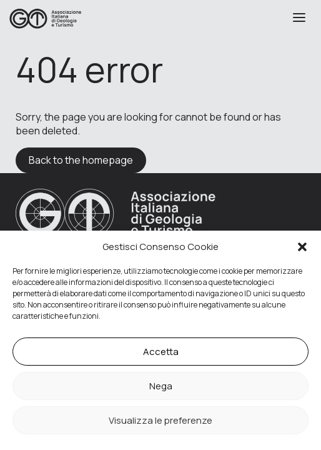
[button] (302, 247)
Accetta (161, 351)
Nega (160, 385)
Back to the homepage (81, 160)
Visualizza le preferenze (160, 420)
